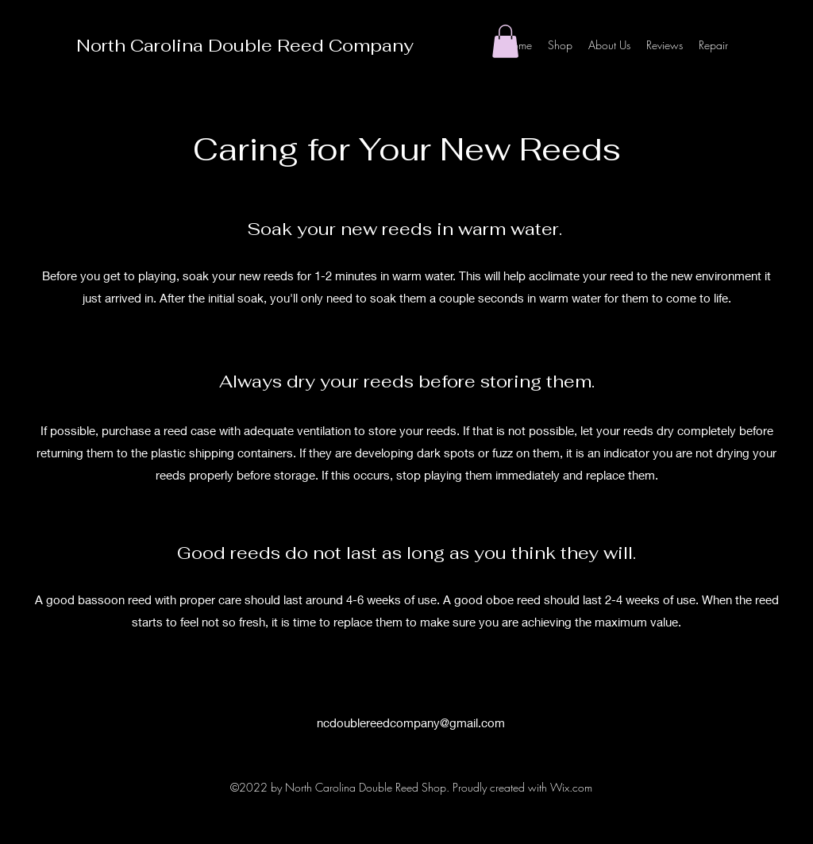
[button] (505, 41)
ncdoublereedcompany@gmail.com (411, 722)
